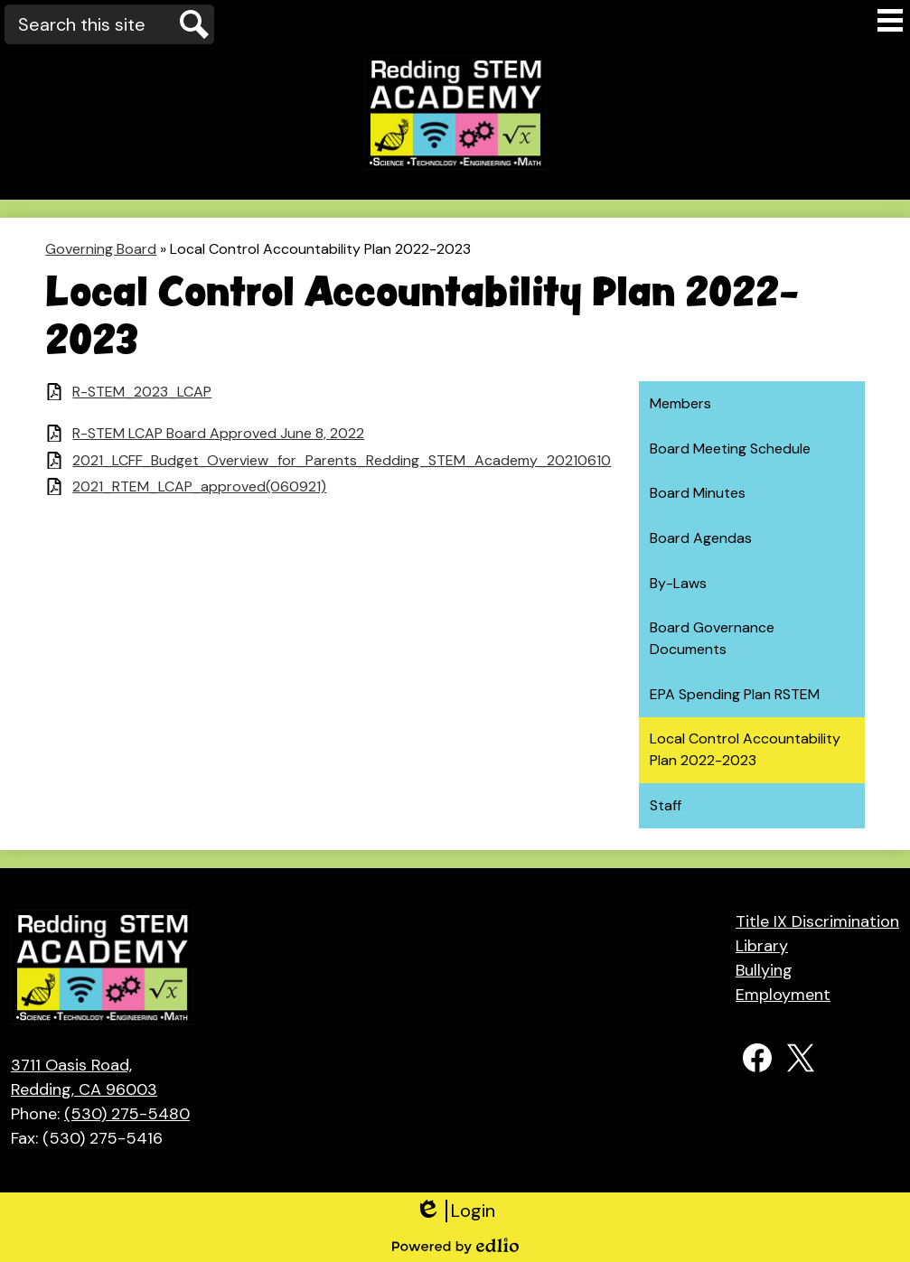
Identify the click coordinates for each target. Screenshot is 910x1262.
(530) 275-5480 (127, 1114)
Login (455, 1211)
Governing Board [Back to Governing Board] (100, 248)
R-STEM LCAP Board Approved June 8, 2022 (218, 433)
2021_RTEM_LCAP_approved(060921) (199, 486)
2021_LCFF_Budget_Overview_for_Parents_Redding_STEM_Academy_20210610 (341, 460)
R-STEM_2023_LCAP (141, 391)
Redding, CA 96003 (100, 1076)
